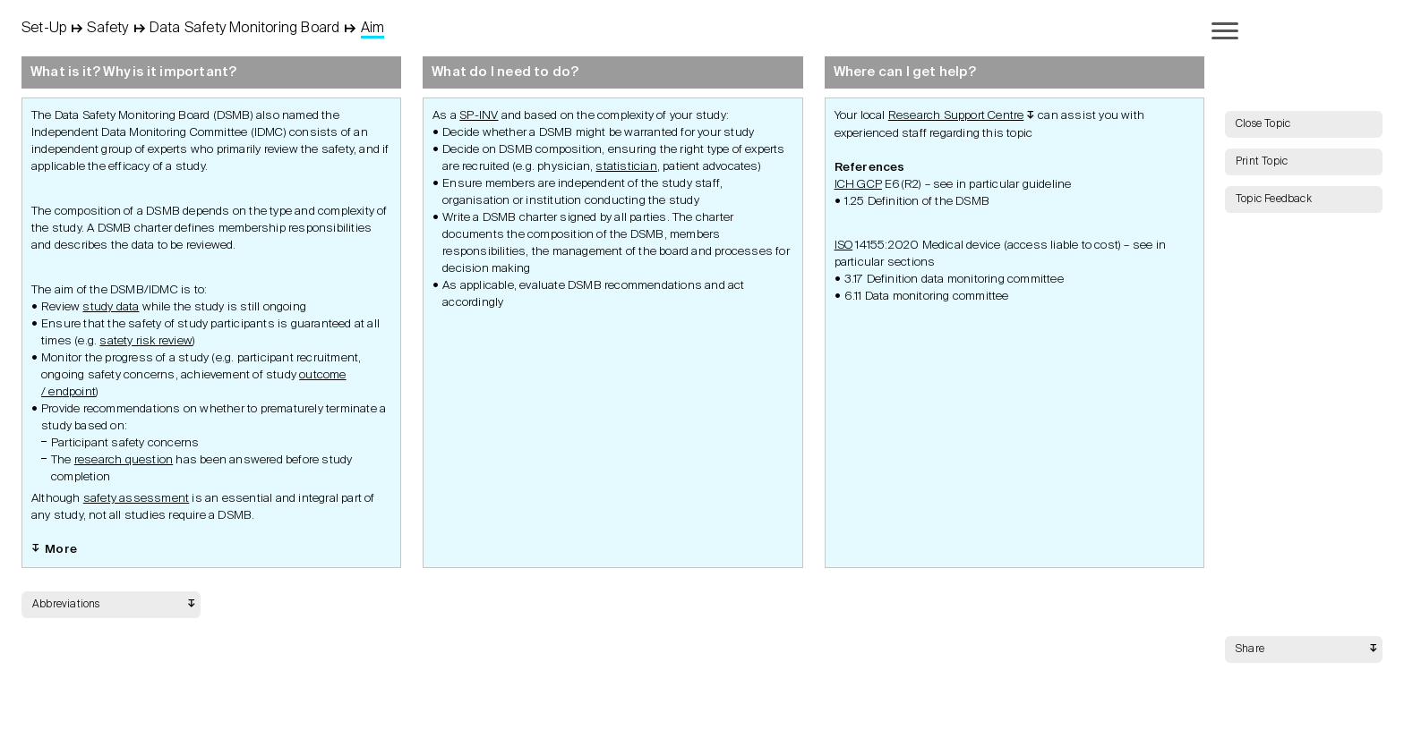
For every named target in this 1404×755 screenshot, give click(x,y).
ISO (844, 245)
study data (110, 307)
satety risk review (146, 341)
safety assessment (136, 499)
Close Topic (1263, 124)
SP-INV (478, 116)
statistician (625, 167)
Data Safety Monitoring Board (245, 28)
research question (123, 460)
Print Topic (1262, 162)
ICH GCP (858, 185)
